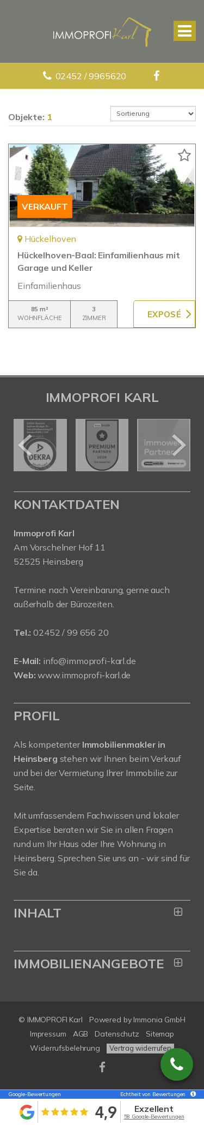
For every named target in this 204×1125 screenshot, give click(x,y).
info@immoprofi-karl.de (89, 660)
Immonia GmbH (159, 1020)
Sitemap (160, 1034)
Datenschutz (117, 1034)
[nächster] (178, 445)
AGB (81, 1034)
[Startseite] (102, 31)
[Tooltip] (191, 1094)
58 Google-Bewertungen (154, 1116)
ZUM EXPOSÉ (164, 314)
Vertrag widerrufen (140, 1048)
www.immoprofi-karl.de (84, 675)
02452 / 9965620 (91, 75)
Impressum (48, 1034)
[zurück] (26, 445)
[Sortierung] (153, 113)
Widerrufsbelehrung (65, 1048)
